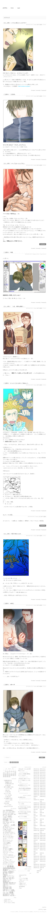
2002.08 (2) (42, 866)
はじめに (9, 829)
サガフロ (10, 838)
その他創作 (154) (8, 798)
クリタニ (5, 838)
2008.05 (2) (36, 803)
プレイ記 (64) (8, 795)
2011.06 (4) (36, 780)
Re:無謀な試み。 (22, 797)
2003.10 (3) (42, 858)
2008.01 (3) (36, 806)
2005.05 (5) (36, 845)
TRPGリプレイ (23, 884)
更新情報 (5, 882)
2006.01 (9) (36, 837)
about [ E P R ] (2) (8, 806)
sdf (13, 822)
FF (3, 813)
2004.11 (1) (36, 848)
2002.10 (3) (36, 866)
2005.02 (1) (36, 846)
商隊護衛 (5, 872)
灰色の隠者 (5, 888)
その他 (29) (8, 791)
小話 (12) (7, 801)
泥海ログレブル (7, 886)
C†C (7, 811)
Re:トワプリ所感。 (23, 816)
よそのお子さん (8, 832)
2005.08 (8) (42, 840)
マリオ (4, 858)
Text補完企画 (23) (9, 783)
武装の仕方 (12, 884)
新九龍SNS (22, 886)
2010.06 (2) (36, 783)
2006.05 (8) (36, 833)
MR (15, 814)
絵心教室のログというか (24, 785)
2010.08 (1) (42, 782)
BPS (4, 811)
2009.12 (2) (42, 786)
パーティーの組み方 (8, 855)
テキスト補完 (7, 849)
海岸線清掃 (5, 887)
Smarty (9, 815)
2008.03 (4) (36, 804)
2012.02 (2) (36, 777)
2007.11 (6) (36, 807)
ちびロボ (11, 828)
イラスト (44, 24)
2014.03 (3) (36, 772)
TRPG (10, 817)
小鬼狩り (10, 873)
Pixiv (20, 888)
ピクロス (5, 856)
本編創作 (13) (8, 782)
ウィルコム (6, 833)
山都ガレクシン (8, 875)
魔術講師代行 (6, 895)
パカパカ (5, 853)
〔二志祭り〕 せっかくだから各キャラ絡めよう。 (16, 383)
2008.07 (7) (36, 799)
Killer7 (12, 813)
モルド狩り (5, 862)
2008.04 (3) (42, 803)
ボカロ (12, 857)
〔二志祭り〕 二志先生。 (9, 94)
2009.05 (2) (36, 793)
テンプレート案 (7, 850)
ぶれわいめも (7, 899)
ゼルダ (5, 847)
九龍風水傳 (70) (8, 780)
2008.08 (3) (42, 796)
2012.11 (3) (36, 775)
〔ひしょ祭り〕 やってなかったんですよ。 (14, 163)
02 (12, 768)
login (45, 909)
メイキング (44, 254)
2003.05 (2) (42, 861)
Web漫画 (5, 819)
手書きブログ (22, 883)
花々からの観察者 (10, 891)
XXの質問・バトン (8, 821)
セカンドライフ (7, 846)
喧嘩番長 (11, 872)
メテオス (5, 861)
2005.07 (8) (36, 843)
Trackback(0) (43, 90)
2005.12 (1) (42, 837)
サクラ (4, 839)
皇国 (10, 888)
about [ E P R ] (22, 875)
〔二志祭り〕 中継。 (8, 252)
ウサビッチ (12, 833)
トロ (10, 851)
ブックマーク (11, 856)
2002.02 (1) (36, 867)
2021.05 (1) (36, 769)
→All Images (28, 866)
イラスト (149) (8, 800)
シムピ (10, 841)
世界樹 (10, 866)
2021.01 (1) (42, 769)
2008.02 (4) (42, 804)
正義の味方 (5, 884)
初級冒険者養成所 (9, 868)
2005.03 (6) (42, 845)
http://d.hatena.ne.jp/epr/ (24, 86)
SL (6, 815)
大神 (6, 873)
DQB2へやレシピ (8, 901)
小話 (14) (7, 790)
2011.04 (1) (42, 780)
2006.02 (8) (42, 835)
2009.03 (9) (36, 794)
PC (4, 815)
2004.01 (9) (42, 856)
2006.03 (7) (36, 835)
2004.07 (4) (42, 849)
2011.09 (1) (42, 778)
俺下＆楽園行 (39, 24)
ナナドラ (5, 852)
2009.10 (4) (42, 788)
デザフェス (5, 851)
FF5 (6, 813)
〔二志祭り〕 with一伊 (9, 684)
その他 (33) (8, 785)
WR (10, 818)
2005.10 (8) (42, 838)
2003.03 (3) (42, 864)
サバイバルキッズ (7, 840)
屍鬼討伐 (5, 874)
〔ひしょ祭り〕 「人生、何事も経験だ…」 (14, 306)
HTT (9, 813)
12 (6, 768)
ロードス (10, 865)
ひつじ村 (5, 830)
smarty (4, 823)
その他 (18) (8, 796)
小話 (40, 516)
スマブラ (5, 844)
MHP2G (5, 814)
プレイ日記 (6, 857)
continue (42, 244)
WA (8, 818)
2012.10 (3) (42, 775)
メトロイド (11, 861)
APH (4, 810)
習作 (4, 891)
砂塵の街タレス (7, 890)
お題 (13, 825)
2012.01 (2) (42, 777)
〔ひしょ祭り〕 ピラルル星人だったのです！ (15, 23)
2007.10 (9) (42, 807)
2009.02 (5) (42, 794)
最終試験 (11, 882)
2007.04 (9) (42, 816)
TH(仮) (5, 817)
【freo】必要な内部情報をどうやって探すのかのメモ (24, 790)
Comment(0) (38, 90)
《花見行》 (6, 825)
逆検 (7, 893)
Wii (10, 819)
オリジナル (8, 836)
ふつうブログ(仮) (23, 878)
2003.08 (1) (36, 859)
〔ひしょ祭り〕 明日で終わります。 (12, 533)
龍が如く (12, 895)
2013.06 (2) (36, 773)
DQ (10, 811)
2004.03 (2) (36, 856)
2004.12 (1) (42, 846)
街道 (4, 893)
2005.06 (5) (42, 843)
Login (18, 8)
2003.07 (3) (42, 859)
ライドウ (11, 862)
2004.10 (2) (42, 848)
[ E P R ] (5, 8)
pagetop (44, 907)
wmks (31, 911)
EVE (13, 812)
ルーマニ (5, 863)
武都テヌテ (5, 885)
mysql (7, 822)
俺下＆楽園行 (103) (8, 787)
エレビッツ (8, 834)
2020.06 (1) (36, 770)
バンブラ (11, 852)
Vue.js (4, 818)
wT (8, 823)
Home (12, 8)
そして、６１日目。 (8, 514)
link (20, 876)
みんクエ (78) (7, 793)
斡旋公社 (6, 881)
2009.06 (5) (42, 791)
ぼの (9, 830)
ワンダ (4, 867)
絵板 (12, 890)
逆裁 (11, 892)
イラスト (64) (8, 788)
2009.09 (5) (36, 790)
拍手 (13, 877)
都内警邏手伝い (7, 894)
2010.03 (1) (42, 785)
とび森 (4, 829)
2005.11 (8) (36, 838)
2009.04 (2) (42, 793)
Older (42, 757)
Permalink (33, 90)
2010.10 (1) (36, 782)
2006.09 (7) (36, 828)
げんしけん (5, 828)
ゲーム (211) (8, 804)
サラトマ (5, 841)
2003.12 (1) (36, 858)
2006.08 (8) (42, 828)
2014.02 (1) (42, 772)
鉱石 (12, 894)
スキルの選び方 (7, 843)
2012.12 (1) (42, 773)
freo (4, 822)
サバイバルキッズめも (9, 902)
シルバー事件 (6, 842)
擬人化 (11, 878)
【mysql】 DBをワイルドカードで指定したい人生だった (24, 780)
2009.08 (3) (42, 790)
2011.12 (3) (36, 778)
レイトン (5, 865)
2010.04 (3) (36, 785)
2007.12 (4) (42, 806)
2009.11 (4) (36, 788)
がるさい (7, 827)
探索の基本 (5, 878)
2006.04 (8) (42, 833)
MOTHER (10, 814)
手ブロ (9, 877)
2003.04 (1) (36, 864)
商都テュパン (9, 870)
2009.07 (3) (36, 791)
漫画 (10, 887)
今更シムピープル (23, 880)
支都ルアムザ (7, 880)
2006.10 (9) (42, 825)
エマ (4, 834)
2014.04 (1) (42, 770)
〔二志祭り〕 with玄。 (9, 603)
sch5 (11, 822)
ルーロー (10, 863)
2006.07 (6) (36, 830)
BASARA (9, 810)
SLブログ (21, 881)
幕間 (4, 877)
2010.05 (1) (42, 783)
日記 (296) (6, 803)
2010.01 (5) (36, 786)
